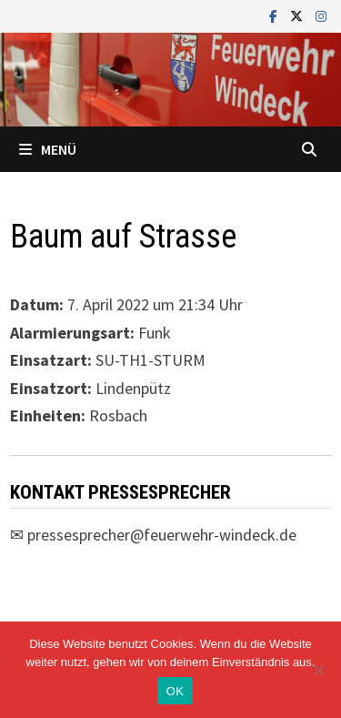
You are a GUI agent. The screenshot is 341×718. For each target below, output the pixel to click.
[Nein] (318, 670)
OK (175, 691)
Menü (47, 149)
